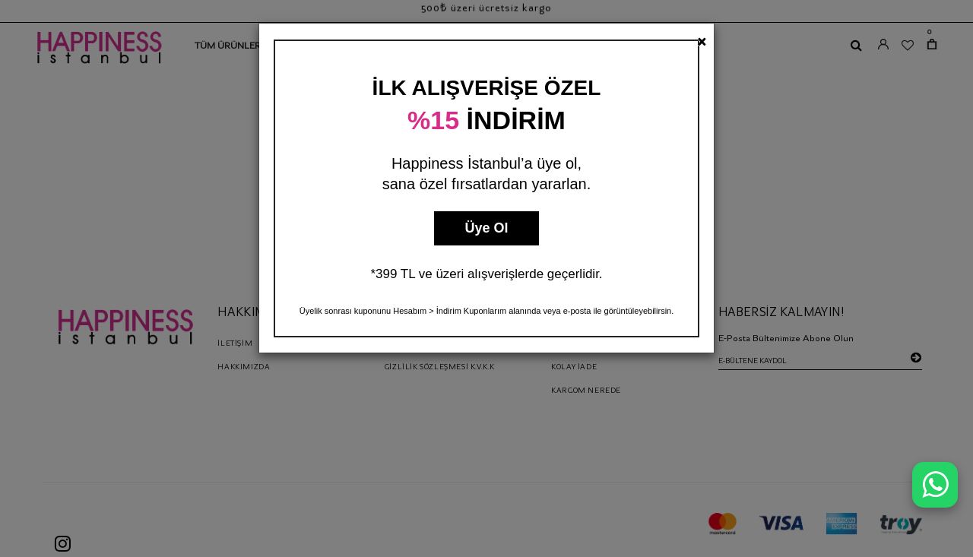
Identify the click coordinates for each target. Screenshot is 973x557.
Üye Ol (486, 228)
